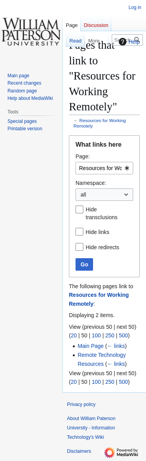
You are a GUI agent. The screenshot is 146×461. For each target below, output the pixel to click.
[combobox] (104, 168)
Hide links (97, 232)
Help (128, 42)
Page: (83, 156)
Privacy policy (81, 404)
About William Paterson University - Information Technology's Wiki (91, 428)
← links (116, 346)
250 (109, 335)
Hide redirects (102, 247)
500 (123, 335)
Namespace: (91, 183)
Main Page (90, 346)
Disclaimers (79, 451)
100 (96, 335)
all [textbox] (83, 194)
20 (74, 335)
